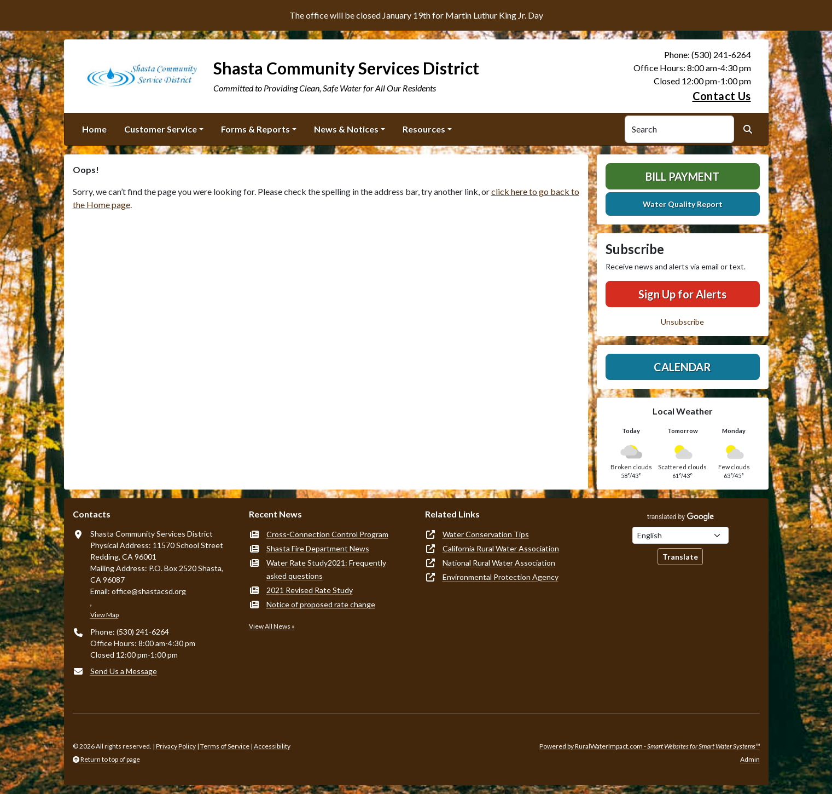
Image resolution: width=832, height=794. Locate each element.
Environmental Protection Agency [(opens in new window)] (500, 577)
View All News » (272, 626)
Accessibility (272, 746)
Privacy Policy (176, 746)
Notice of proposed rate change (320, 604)
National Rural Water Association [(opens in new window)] (499, 562)
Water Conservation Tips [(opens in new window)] (486, 534)
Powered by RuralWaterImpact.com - (649, 746)
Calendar (682, 366)
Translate (680, 556)
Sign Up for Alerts (682, 294)
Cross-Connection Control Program (327, 534)
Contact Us (722, 95)
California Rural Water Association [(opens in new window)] (501, 548)
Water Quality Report (683, 204)
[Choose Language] (680, 535)
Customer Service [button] (160, 129)
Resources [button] (424, 129)
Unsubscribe (682, 321)
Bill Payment (682, 176)
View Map (104, 615)
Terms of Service (224, 746)
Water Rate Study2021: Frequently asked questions (326, 569)
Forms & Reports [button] (255, 129)
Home (94, 129)
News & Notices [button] (346, 129)
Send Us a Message (123, 671)
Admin (750, 759)
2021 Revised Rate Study (309, 590)
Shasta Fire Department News (317, 548)
